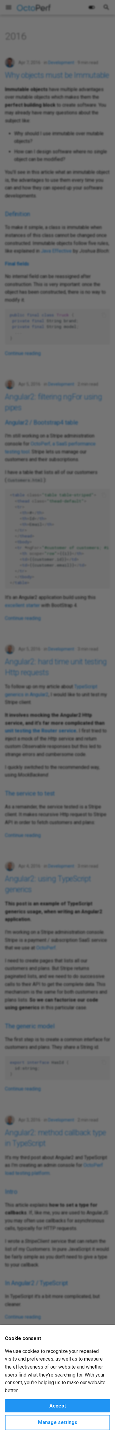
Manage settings (57, 1422)
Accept (57, 1406)
